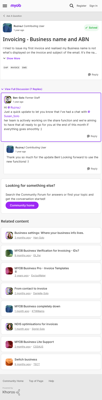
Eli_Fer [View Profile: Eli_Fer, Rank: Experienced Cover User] (37, 255)
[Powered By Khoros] (51, 391)
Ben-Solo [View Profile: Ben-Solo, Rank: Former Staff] (18, 97)
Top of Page (36, 380)
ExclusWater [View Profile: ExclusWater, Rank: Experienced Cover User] (38, 275)
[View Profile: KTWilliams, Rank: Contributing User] (9, 309)
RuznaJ (15, 107)
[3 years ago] (22, 275)
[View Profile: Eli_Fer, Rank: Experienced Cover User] (9, 253)
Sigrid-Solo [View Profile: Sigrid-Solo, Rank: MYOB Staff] (38, 328)
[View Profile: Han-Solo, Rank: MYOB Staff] (9, 235)
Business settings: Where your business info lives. (49, 233)
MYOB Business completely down (37, 306)
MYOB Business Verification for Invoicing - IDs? (47, 250)
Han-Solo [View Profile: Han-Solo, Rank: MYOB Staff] (38, 237)
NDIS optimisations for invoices (36, 324)
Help (51, 380)
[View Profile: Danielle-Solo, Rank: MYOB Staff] (9, 291)
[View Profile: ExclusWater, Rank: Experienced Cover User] (9, 270)
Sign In (93, 5)
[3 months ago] (23, 237)
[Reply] (93, 74)
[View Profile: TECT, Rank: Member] (9, 362)
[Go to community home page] (16, 6)
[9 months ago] (23, 255)
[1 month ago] (22, 311)
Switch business (26, 359)
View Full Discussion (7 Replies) (21, 89)
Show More (11, 58)
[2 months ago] (23, 293)
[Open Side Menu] (5, 5)
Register (81, 5)
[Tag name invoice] (15, 68)
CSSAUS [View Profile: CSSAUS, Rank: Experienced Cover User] (38, 346)
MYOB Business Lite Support (34, 342)
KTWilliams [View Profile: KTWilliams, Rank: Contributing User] (38, 311)
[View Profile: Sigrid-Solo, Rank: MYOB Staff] (9, 326)
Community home (22, 205)
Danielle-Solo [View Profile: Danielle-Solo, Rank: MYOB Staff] (40, 293)
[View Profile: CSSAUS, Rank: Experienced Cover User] (9, 344)
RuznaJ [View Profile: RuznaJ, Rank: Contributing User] (18, 25)
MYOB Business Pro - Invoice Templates (42, 268)
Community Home (13, 380)
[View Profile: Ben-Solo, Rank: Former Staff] (7, 99)
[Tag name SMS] (24, 68)
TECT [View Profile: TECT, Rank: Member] (36, 364)
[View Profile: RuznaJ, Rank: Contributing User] (7, 27)
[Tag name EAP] (6, 68)
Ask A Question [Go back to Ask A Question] (12, 15)
